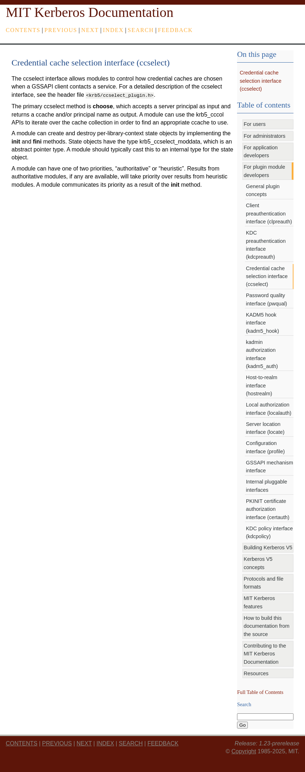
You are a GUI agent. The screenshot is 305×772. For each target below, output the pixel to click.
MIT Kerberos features (259, 602)
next (90, 30)
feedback (175, 30)
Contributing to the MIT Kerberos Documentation (265, 654)
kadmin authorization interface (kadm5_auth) (262, 354)
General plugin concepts (263, 190)
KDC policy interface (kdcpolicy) (269, 532)
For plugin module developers (264, 171)
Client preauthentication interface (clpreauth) (269, 213)
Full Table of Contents (260, 692)
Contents (23, 30)
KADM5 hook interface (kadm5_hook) (262, 323)
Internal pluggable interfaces (266, 485)
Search (141, 30)
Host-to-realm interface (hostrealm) (261, 385)
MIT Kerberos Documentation (89, 12)
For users (255, 124)
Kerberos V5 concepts (258, 563)
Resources (256, 673)
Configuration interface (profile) (265, 447)
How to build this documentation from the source (267, 626)
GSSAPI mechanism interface (269, 466)
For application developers (261, 151)
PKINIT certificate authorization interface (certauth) (268, 509)
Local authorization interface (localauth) (268, 408)
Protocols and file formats (263, 583)
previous (61, 30)
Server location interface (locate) (265, 428)
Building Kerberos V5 (268, 547)
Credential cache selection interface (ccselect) (260, 81)
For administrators (265, 136)
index (113, 30)
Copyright (243, 751)
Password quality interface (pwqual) (266, 299)
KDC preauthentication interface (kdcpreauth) (266, 245)
